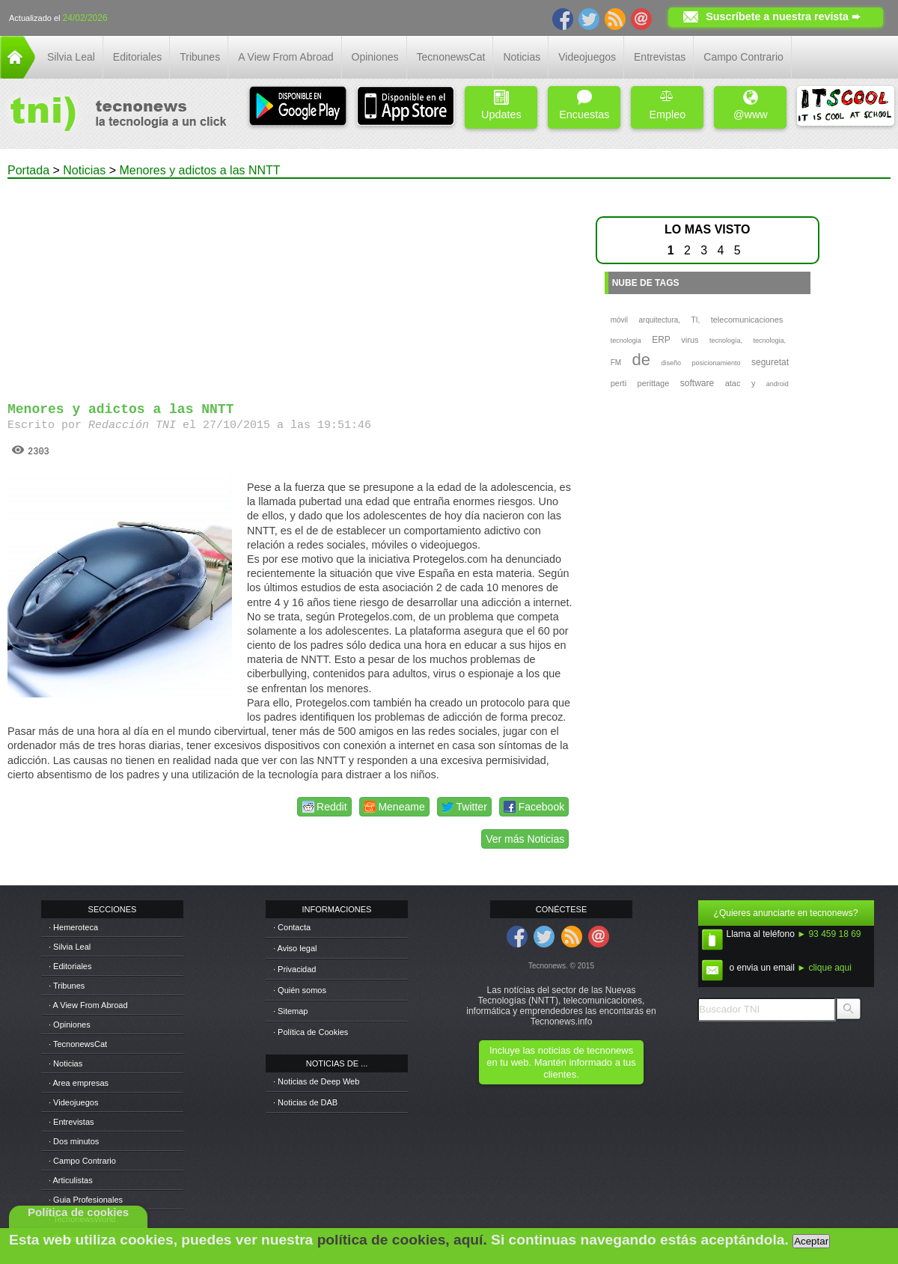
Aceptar (811, 1241)
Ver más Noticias (525, 839)
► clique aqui (824, 967)
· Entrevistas (71, 1121)
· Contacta (292, 927)
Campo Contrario (743, 57)
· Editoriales (70, 966)
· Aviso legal (295, 948)
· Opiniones (70, 1024)
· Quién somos (299, 990)
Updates (501, 105)
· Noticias (65, 1063)
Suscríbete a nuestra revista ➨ (783, 16)
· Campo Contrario (82, 1160)
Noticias (521, 57)
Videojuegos (587, 57)
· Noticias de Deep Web (316, 1081)
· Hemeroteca (73, 927)
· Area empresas (79, 1082)
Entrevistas (659, 57)
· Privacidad (294, 969)
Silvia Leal (71, 57)
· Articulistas (71, 1180)
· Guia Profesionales (86, 1199)
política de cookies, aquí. (402, 1240)
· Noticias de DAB (305, 1102)
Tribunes (200, 57)
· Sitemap (290, 1011)
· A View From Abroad (88, 1005)
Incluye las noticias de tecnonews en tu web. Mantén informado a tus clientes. (560, 1062)
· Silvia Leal (70, 946)
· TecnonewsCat (78, 1043)
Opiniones (375, 57)
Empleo (667, 105)
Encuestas (584, 105)
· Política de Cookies (310, 1032)
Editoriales (137, 57)
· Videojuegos (73, 1102)
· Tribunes (67, 985)
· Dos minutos (74, 1141)
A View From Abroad (285, 57)
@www (750, 105)
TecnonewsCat (451, 57)
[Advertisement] (290, 283)
